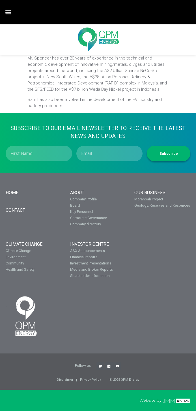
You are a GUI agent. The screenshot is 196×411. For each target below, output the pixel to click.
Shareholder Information (90, 276)
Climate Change (24, 244)
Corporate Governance (88, 218)
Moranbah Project (148, 199)
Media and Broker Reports (91, 269)
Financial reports (83, 257)
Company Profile (83, 199)
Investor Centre (89, 244)
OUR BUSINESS (149, 192)
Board (75, 205)
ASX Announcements (87, 251)
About (77, 192)
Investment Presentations (90, 263)
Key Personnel (81, 211)
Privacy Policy (90, 380)
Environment (16, 257)
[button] (8, 12)
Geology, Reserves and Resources (162, 205)
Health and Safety (20, 269)
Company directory (85, 224)
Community (15, 263)
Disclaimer (65, 380)
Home (12, 192)
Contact (15, 210)
